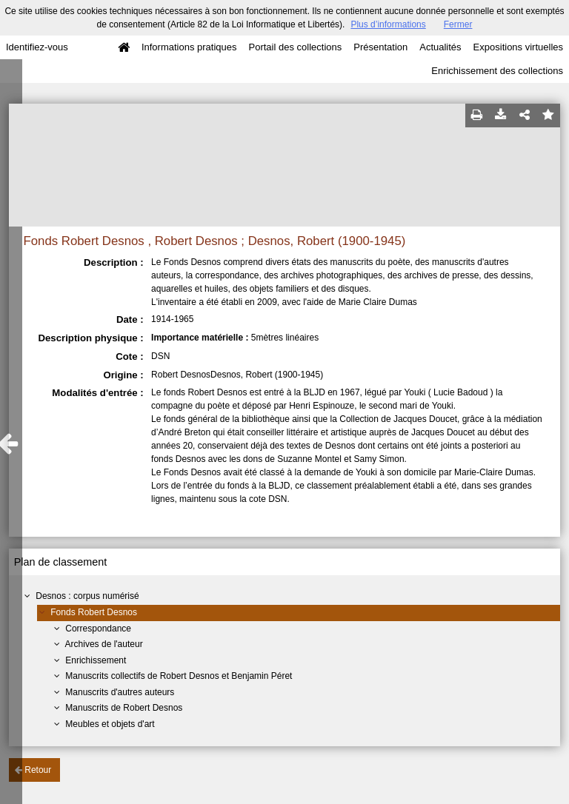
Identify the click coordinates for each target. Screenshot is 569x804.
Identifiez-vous (37, 47)
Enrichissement (95, 660)
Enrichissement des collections (497, 70)
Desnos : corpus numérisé (87, 596)
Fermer (458, 24)
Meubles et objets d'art (109, 724)
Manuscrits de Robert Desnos (123, 708)
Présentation (380, 47)
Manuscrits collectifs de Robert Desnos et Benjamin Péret (178, 676)
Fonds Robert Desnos (93, 612)
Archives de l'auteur (104, 644)
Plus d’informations (387, 24)
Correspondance (98, 628)
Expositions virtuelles (518, 47)
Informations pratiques (189, 47)
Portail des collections (295, 47)
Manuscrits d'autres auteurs (119, 692)
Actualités (440, 47)
